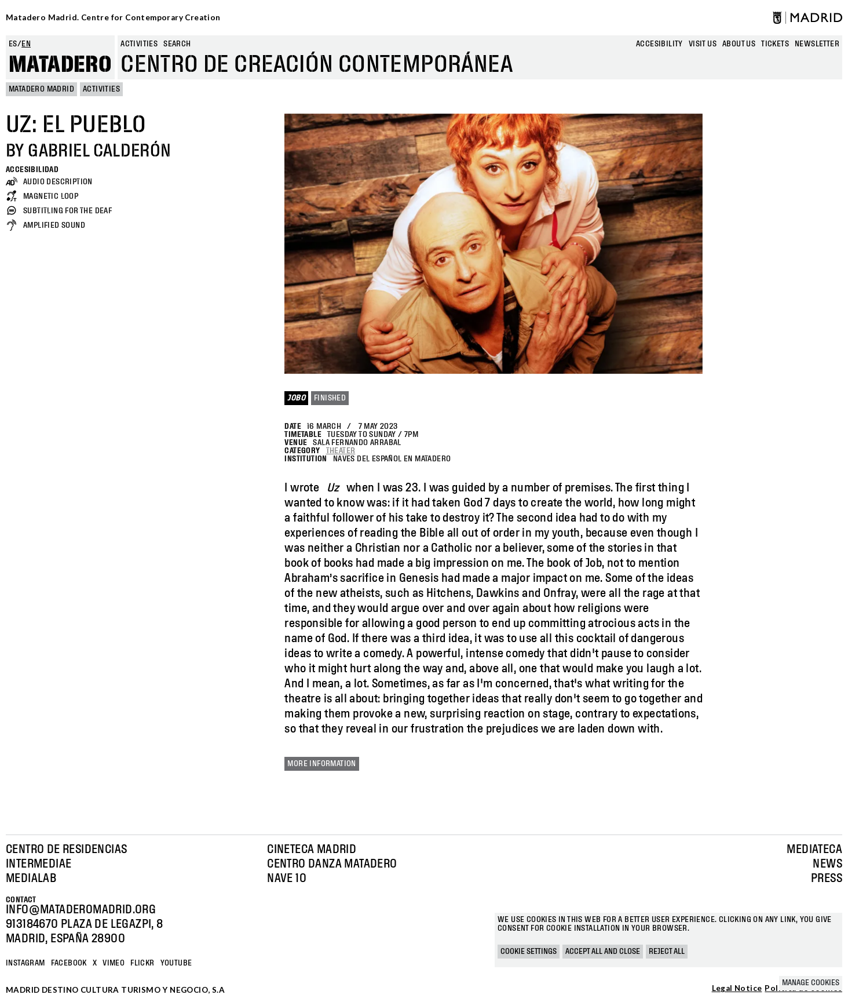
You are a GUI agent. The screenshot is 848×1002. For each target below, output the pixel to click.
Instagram (25, 963)
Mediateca (814, 849)
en (26, 44)
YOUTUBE (176, 963)
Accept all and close (602, 952)
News (827, 864)
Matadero (60, 64)
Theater (341, 451)
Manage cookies (810, 983)
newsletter (817, 44)
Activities (139, 44)
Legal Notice (737, 989)
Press (826, 878)
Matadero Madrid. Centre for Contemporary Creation (113, 17)
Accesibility (659, 44)
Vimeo (114, 963)
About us (738, 44)
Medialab (31, 878)
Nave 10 (286, 878)
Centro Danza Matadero (332, 864)
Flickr (142, 963)
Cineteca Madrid (311, 849)
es (13, 44)
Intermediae (38, 864)
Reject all (667, 952)
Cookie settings (528, 952)
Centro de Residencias (66, 849)
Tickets (775, 44)
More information (321, 764)
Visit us (703, 44)
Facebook (69, 963)
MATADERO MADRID (41, 89)
